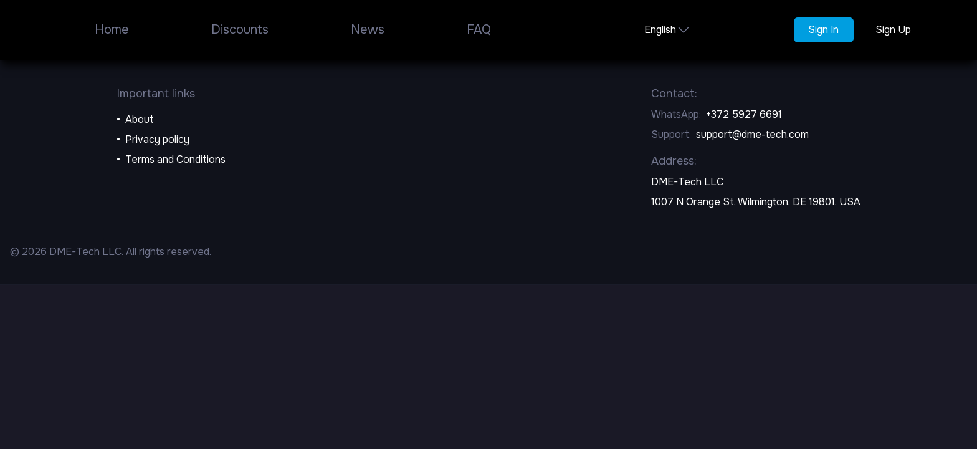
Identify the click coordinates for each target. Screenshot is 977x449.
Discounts (240, 29)
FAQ (479, 29)
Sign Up (893, 29)
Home (112, 29)
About (139, 119)
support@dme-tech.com (752, 134)
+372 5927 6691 (744, 114)
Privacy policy (157, 139)
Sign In (823, 29)
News (367, 29)
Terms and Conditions (175, 159)
